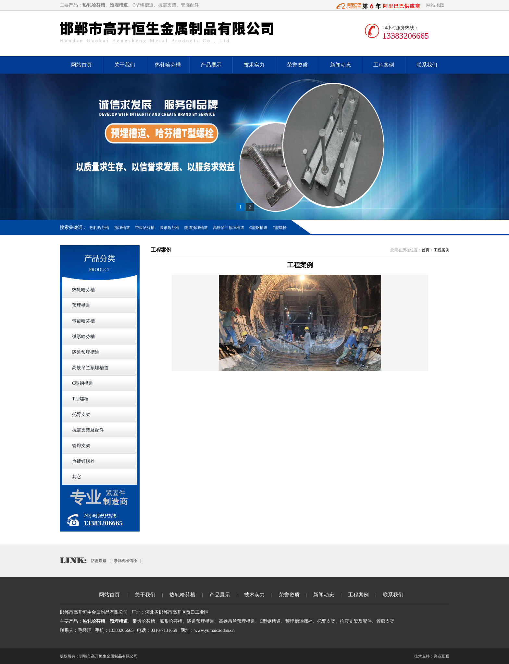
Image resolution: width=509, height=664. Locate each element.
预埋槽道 (122, 227)
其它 (76, 476)
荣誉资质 (297, 65)
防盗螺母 (98, 560)
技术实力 (254, 65)
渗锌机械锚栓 (125, 560)
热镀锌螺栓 (83, 461)
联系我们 (426, 65)
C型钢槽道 (258, 227)
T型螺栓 (280, 227)
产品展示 (211, 65)
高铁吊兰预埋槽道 (228, 227)
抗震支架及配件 (88, 430)
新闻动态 (340, 65)
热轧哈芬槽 (168, 65)
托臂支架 (81, 414)
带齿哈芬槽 (145, 227)
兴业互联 (441, 656)
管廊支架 (81, 445)
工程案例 (383, 65)
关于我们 (124, 65)
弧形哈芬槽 (169, 227)
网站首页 (81, 65)
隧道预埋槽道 (196, 227)
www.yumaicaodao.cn (214, 630)
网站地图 (435, 5)
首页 (425, 250)
